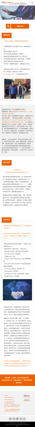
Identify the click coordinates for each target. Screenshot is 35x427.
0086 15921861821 (9, 397)
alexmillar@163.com (9, 74)
